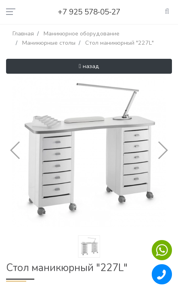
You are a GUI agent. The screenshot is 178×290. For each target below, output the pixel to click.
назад (89, 66)
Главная (23, 33)
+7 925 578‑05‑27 (89, 12)
